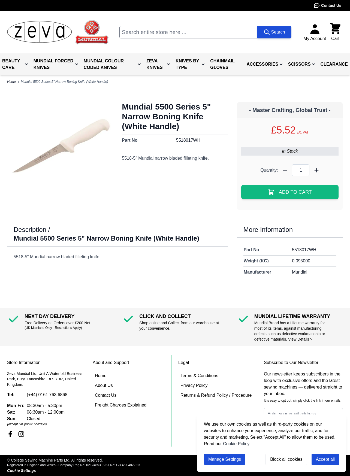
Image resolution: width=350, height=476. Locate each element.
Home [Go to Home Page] (11, 82)
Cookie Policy (236, 443)
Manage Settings (224, 459)
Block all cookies (286, 459)
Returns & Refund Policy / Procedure (216, 395)
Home (101, 375)
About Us (104, 385)
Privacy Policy (194, 385)
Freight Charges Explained (120, 405)
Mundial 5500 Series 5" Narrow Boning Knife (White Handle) (64, 82)
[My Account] (314, 32)
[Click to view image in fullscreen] (60, 146)
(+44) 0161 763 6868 (47, 394)
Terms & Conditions (199, 375)
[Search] (274, 32)
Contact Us (327, 5)
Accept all (325, 459)
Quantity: (269, 170)
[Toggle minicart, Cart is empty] (335, 32)
